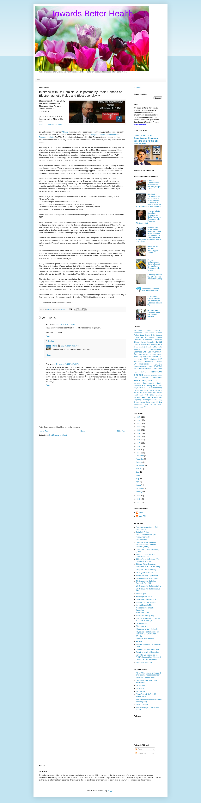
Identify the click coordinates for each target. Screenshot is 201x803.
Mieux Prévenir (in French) (146, 694)
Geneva (146, 388)
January (139, 492)
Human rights (149, 390)
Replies (51, 341)
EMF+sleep (158, 364)
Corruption (150, 342)
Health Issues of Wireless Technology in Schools (154, 249)
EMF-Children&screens (142, 369)
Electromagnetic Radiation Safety (148, 586)
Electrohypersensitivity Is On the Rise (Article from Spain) (155, 277)
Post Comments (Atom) (58, 435)
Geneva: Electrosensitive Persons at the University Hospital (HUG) (154, 185)
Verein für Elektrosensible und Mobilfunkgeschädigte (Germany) (148, 656)
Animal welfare (149, 332)
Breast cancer (140, 337)
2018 (139, 440)
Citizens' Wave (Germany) (145, 564)
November (140, 459)
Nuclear (137, 397)
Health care (138, 390)
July (137, 472)
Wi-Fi (146, 407)
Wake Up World (142, 705)
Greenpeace (140, 691)
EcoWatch (140, 688)
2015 (139, 450)
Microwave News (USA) (145, 616)
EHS (155, 347)
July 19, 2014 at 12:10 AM (65, 324)
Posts (139, 749)
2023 (139, 423)
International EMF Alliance (145, 602)
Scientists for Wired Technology (147, 652)
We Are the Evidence (144, 663)
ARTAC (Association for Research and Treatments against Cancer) (148, 674)
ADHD (140, 330)
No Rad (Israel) (141, 623)
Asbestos (159, 332)
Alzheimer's (138, 332)
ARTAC (65, 132)
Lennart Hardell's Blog (144, 605)
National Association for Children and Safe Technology (148, 619)
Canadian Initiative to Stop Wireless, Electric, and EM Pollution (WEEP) (146, 545)
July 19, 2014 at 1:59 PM (70, 346)
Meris (54, 346)
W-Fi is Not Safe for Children (146, 660)
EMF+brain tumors (153, 362)
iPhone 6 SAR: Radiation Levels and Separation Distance (154, 313)
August (139, 469)
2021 (139, 430)
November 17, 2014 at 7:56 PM (67, 364)
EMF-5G (158, 366)
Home (39, 79)
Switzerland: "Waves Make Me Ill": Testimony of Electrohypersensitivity (155, 301)
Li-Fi (140, 392)
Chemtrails (158, 340)
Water (141, 407)
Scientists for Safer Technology (147, 649)
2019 (139, 437)
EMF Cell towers (150, 352)
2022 (139, 427)
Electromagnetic (143, 380)
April (138, 482)
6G (135, 330)
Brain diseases (156, 335)
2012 (139, 499)
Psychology (146, 400)
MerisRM (142, 516)
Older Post (121, 431)
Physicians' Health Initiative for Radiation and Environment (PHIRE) (147, 634)
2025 (139, 417)
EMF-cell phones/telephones (153, 375)
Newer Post (44, 431)
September (140, 465)
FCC (144, 386)
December (140, 456)
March (138, 485)
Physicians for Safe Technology (147, 629)
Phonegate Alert (142, 626)
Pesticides (146, 397)
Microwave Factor (142, 613)
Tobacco (146, 404)
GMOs (141, 388)
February (139, 488)
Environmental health (152, 383)
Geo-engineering (155, 388)
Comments (141, 753)
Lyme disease (147, 392)
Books (147, 335)
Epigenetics (137, 385)
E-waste (148, 347)
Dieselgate (154, 344)
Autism (136, 335)
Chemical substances (143, 340)
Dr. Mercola (140, 686)
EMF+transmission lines (143, 366)
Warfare (136, 407)
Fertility (149, 386)
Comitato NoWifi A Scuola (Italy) (148, 567)
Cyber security (139, 344)
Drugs (159, 344)
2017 (139, 443)
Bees (142, 335)
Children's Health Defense (145, 678)
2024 (139, 420)
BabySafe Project (142, 532)
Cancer (159, 337)
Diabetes (147, 344)
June (138, 475)
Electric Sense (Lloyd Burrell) (147, 575)
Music (141, 395)
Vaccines (153, 404)
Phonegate (157, 397)
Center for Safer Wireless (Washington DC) (145, 555)
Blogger (110, 791)
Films (155, 386)
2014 (139, 453)
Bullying (151, 337)
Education (157, 377)
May (138, 479)
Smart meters (139, 402)
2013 (139, 496)
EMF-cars (144, 372)
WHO (160, 404)
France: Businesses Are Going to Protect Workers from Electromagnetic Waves (154, 265)
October (139, 462)
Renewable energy (156, 400)
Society (159, 402)
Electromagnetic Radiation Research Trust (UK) (146, 582)
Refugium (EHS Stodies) (145, 639)
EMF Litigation (140, 356)
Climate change (140, 342)
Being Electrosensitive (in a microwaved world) (146, 536)
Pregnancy (137, 400)
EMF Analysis (141, 594)
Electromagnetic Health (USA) (147, 578)
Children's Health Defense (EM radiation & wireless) (147, 560)
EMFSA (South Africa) (144, 597)
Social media (150, 402)
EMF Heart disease (155, 354)
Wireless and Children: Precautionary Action (150, 289)
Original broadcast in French (50, 124)
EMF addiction (153, 357)
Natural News (141, 697)
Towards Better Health (92, 13)
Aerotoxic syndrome (153, 330)
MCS (154, 392)
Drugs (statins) (139, 347)
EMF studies (150, 359)
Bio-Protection (141, 540)
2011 (139, 502)
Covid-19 (159, 342)
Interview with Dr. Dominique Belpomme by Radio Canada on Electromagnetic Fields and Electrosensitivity (148, 217)
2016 (139, 446)
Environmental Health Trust (146, 599)
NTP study (149, 395)
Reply (48, 336)
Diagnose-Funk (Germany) (146, 570)
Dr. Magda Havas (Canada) (146, 573)
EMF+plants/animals (141, 364)
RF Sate (139, 642)
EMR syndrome (141, 377)
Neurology (159, 395)
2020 (139, 433)
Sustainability (138, 404)
